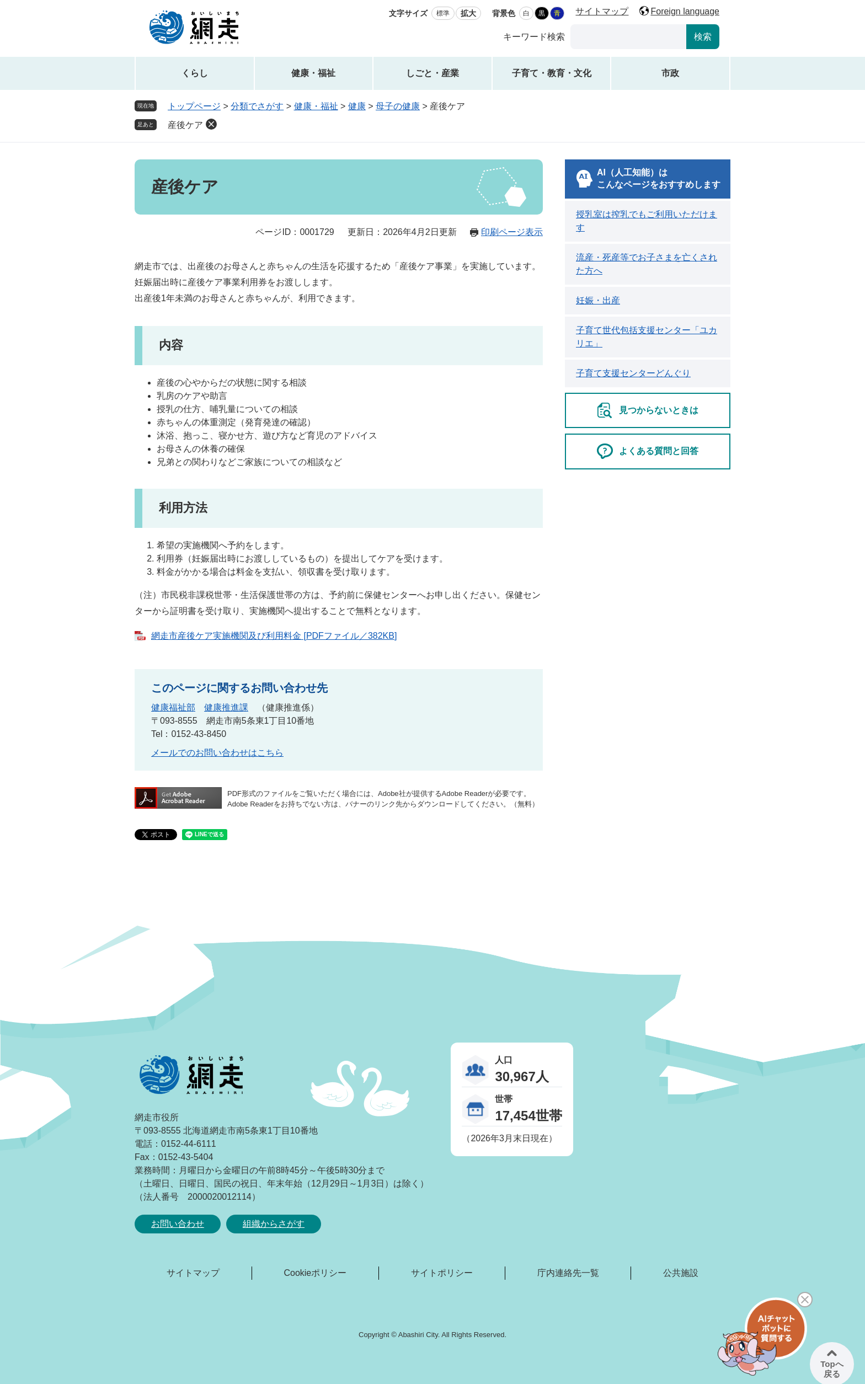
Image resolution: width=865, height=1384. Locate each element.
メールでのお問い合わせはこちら (217, 752)
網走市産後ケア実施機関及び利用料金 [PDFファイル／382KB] (274, 635)
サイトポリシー (442, 1273)
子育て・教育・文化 (551, 73)
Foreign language (684, 11)
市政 (670, 73)
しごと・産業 (432, 73)
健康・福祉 (313, 73)
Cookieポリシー (315, 1273)
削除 (211, 124)
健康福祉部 (173, 707)
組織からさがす (274, 1223)
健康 (357, 106)
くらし (194, 73)
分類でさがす (257, 106)
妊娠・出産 (598, 300)
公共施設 (680, 1273)
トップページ (194, 106)
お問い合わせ (177, 1223)
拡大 (468, 13)
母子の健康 (398, 106)
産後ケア (185, 125)
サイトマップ (601, 11)
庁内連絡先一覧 (568, 1273)
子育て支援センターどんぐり (633, 373)
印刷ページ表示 (512, 232)
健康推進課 (226, 707)
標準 (443, 13)
